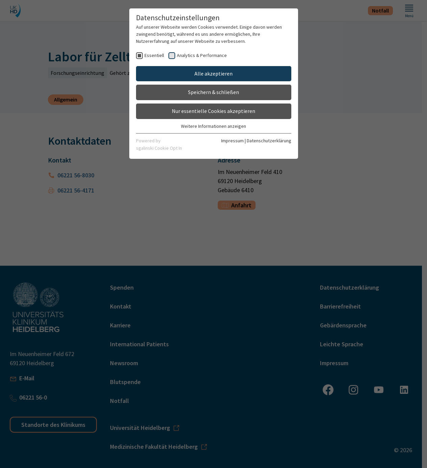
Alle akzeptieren (213, 73)
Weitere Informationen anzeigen (213, 126)
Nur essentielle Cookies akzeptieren (213, 111)
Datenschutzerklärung (269, 141)
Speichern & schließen (213, 92)
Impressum (232, 141)
